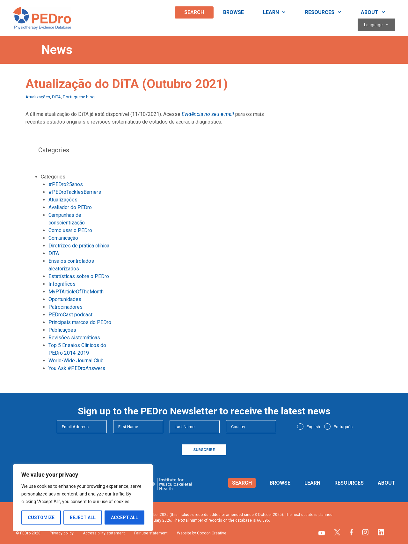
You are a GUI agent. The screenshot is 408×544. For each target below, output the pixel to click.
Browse (233, 12)
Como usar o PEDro (70, 230)
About (378, 12)
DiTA (56, 96)
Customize (41, 517)
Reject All (83, 517)
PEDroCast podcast (70, 315)
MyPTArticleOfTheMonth (76, 292)
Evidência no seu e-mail (208, 114)
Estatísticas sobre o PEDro (78, 276)
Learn (279, 12)
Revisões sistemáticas (74, 338)
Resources (328, 12)
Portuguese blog (79, 96)
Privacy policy (62, 533)
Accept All (124, 517)
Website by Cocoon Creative (201, 533)
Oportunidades (64, 299)
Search (194, 12)
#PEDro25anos (65, 184)
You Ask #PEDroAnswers (76, 368)
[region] (83, 497)
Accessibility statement (104, 533)
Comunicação (63, 238)
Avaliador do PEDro (70, 207)
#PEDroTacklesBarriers (74, 192)
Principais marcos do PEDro (79, 322)
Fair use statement (151, 533)
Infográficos (62, 284)
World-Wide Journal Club (76, 361)
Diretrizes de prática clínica (78, 246)
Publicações (62, 330)
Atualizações (38, 96)
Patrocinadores (65, 307)
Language (379, 25)
